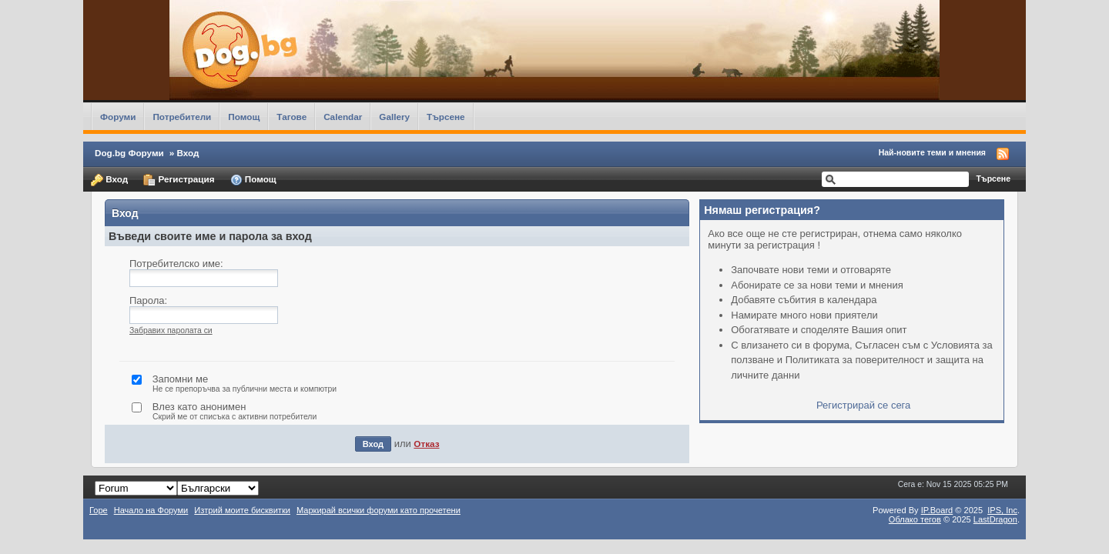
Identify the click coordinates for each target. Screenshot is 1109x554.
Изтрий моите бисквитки (242, 510)
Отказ (426, 444)
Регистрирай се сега (863, 405)
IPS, (1002, 510)
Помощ (244, 117)
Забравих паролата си (171, 330)
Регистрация (178, 180)
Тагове (291, 117)
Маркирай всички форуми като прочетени (379, 510)
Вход (109, 180)
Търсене (446, 117)
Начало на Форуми (151, 510)
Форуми (118, 117)
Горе (98, 510)
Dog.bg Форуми (129, 153)
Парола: (148, 300)
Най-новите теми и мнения (932, 152)
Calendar (342, 117)
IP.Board (937, 510)
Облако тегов (915, 519)
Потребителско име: (176, 263)
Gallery (394, 117)
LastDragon (995, 519)
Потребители (181, 117)
